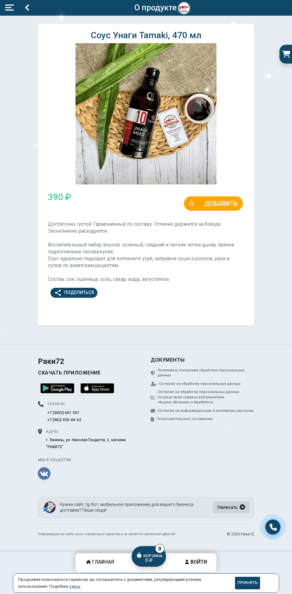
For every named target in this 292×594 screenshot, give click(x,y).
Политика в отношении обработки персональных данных (197, 373)
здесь (75, 586)
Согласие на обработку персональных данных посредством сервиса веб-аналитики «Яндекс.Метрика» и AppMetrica (195, 397)
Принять (247, 582)
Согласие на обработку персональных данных (195, 384)
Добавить (221, 203)
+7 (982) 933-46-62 (64, 420)
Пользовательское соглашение (182, 419)
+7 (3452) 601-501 (63, 413)
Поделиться (74, 293)
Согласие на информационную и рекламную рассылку (202, 411)
